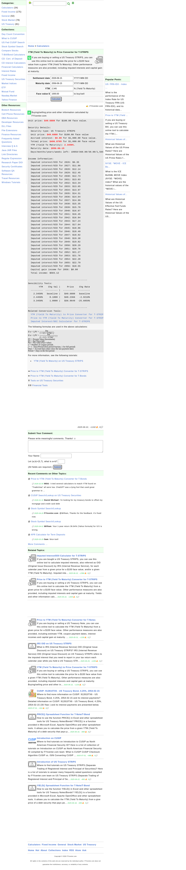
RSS (71, 853)
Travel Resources (11, 178)
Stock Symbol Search (12, 46)
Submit (57, 469)
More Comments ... (37, 547)
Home (31, 46)
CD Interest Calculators (14, 63)
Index (65, 853)
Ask (84, 853)
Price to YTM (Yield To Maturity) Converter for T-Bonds (58, 376)
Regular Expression (12, 158)
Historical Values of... (116, 139)
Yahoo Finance (9, 100)
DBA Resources (10, 118)
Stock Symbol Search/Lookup (46, 511)
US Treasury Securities (13, 79)
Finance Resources (11, 134)
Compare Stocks (10, 51)
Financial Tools (40, 385)
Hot (37, 853)
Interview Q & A (10, 146)
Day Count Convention (13, 34)
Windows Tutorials (11, 182)
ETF (4, 87)
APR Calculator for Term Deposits (48, 537)
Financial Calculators (12, 67)
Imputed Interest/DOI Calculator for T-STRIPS (60, 321)
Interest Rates (9, 71)
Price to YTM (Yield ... (116, 115)
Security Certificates (12, 166)
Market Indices (9, 83)
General (6, 16)
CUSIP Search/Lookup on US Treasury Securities (56, 498)
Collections (54, 853)
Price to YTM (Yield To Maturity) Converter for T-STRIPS (68, 318)
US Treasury (8, 24)
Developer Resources (13, 122)
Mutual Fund (8, 92)
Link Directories (10, 154)
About (44, 853)
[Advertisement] (13, 223)
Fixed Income (8, 12)
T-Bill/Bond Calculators (13, 55)
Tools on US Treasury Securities (46, 380)
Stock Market (8, 20)
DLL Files (6, 126)
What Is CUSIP (9, 38)
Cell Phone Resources (13, 114)
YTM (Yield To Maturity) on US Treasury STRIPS (58, 361)
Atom (78, 853)
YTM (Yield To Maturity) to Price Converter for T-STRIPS (68, 314)
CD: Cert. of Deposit (12, 59)
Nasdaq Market (9, 96)
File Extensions (9, 130)
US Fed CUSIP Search (13, 42)
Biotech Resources (11, 110)
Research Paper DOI (12, 162)
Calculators (7, 8)
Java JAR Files (9, 150)
